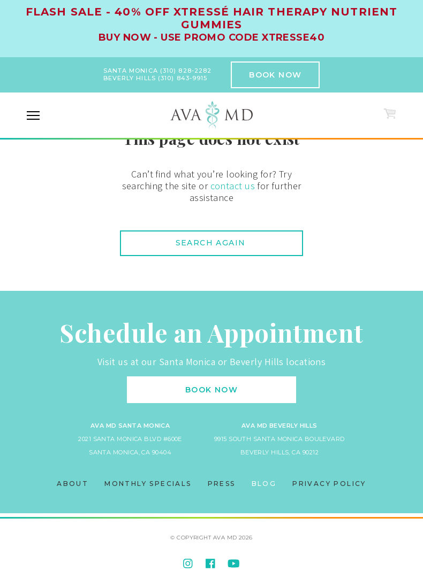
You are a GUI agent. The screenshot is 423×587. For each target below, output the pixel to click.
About (72, 484)
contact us (232, 186)
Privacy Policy (329, 484)
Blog (264, 484)
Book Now (275, 75)
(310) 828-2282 (186, 70)
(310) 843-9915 (182, 78)
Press (222, 484)
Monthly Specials (147, 484)
